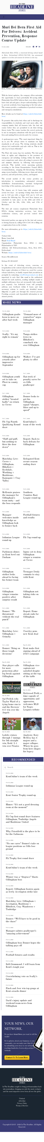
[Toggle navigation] (4, 17)
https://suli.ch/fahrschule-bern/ (20, 253)
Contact (22, 1098)
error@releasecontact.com (28, 275)
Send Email (11, 241)
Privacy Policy (22, 1103)
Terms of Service (22, 1106)
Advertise (22, 1101)
